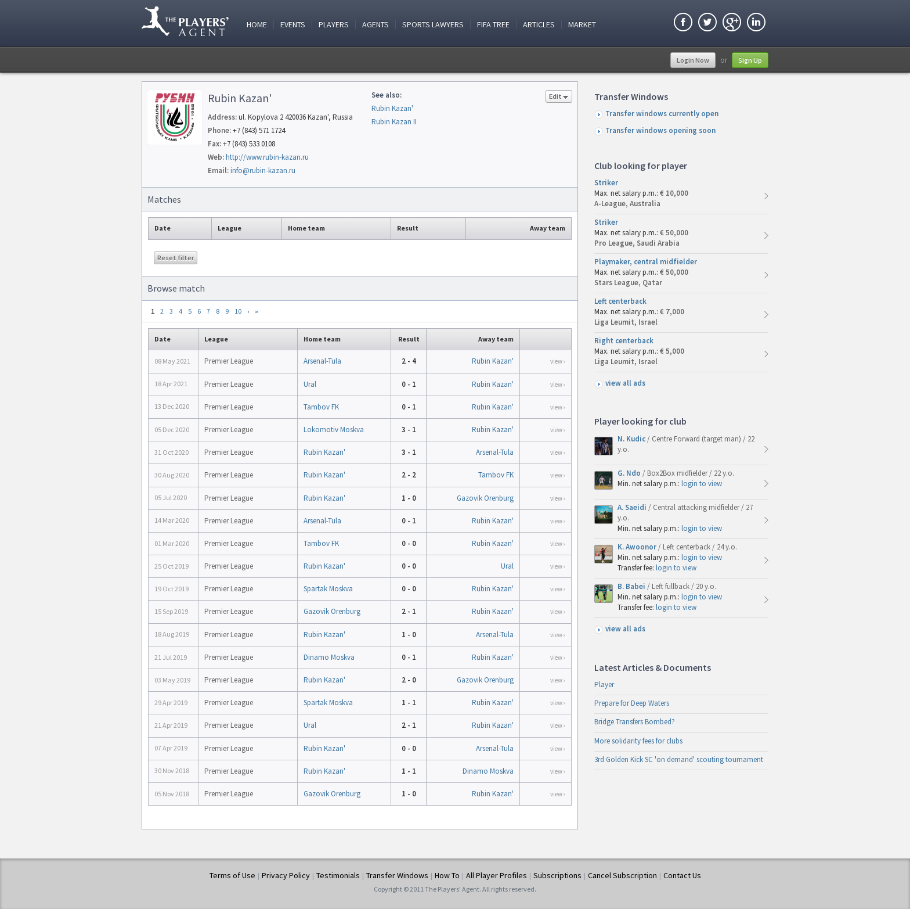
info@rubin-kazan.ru (262, 170)
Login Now (693, 60)
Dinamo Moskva (329, 657)
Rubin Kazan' (392, 108)
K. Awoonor (638, 547)
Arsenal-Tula (322, 361)
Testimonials (338, 875)
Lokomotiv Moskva (334, 429)
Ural (310, 384)
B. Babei (632, 586)
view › (557, 361)
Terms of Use (232, 875)
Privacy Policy (286, 875)
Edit (559, 97)
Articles (539, 24)
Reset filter (175, 257)
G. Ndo (630, 473)
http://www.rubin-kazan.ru (267, 157)
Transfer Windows (397, 875)
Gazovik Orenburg (485, 498)
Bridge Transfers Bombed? (634, 722)
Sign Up (750, 60)
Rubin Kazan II (394, 122)
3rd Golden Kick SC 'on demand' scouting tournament (678, 759)
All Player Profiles (496, 875)
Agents (375, 24)
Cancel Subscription (622, 875)
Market (582, 24)
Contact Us (682, 875)
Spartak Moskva (328, 589)
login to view (701, 483)
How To (447, 875)
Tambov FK (321, 407)
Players (334, 24)
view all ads (625, 383)
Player (604, 684)
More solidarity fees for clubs (638, 741)
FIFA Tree (493, 24)
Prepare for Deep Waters (631, 703)
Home (257, 24)
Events (292, 24)
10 (237, 311)
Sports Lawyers (433, 24)
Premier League (228, 361)
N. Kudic (632, 439)
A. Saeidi (633, 507)
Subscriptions (557, 875)
